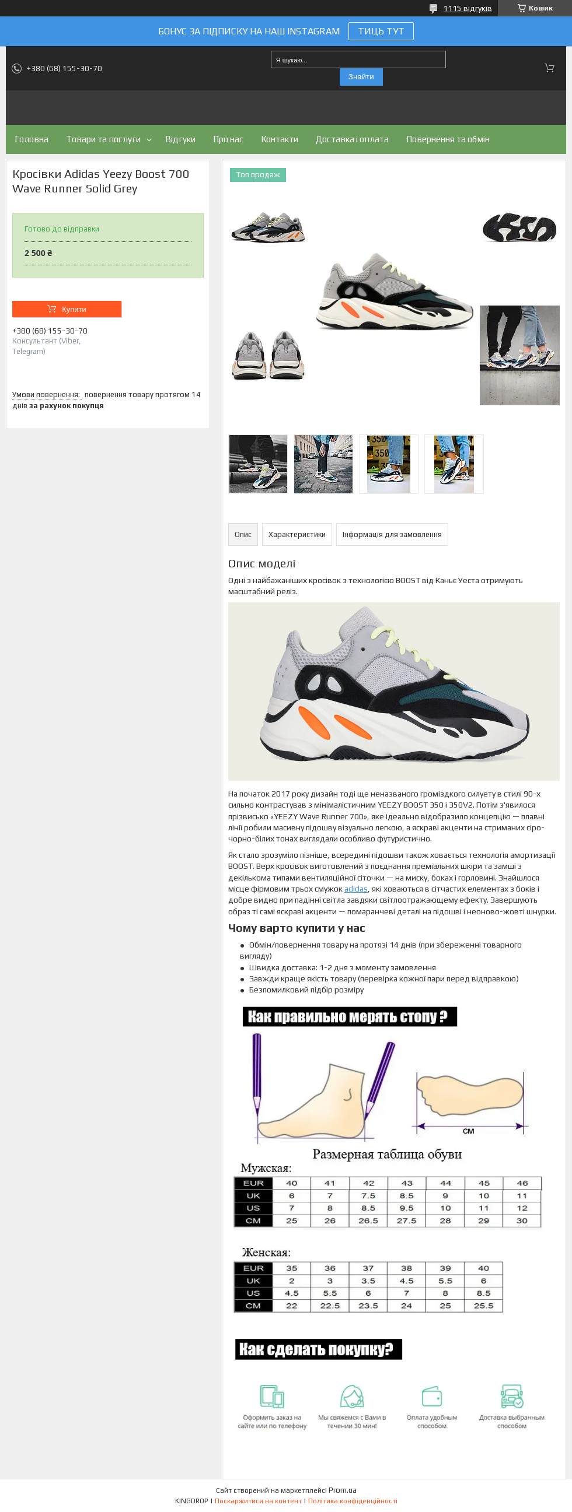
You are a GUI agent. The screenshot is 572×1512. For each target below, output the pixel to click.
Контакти (279, 139)
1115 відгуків (467, 8)
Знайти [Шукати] (361, 76)
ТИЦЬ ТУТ (381, 31)
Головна (31, 139)
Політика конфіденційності (352, 1501)
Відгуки (180, 139)
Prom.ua (343, 1490)
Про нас (228, 139)
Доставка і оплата (352, 139)
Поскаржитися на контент (258, 1501)
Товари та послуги (103, 139)
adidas (356, 888)
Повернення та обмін (448, 139)
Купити (74, 309)
